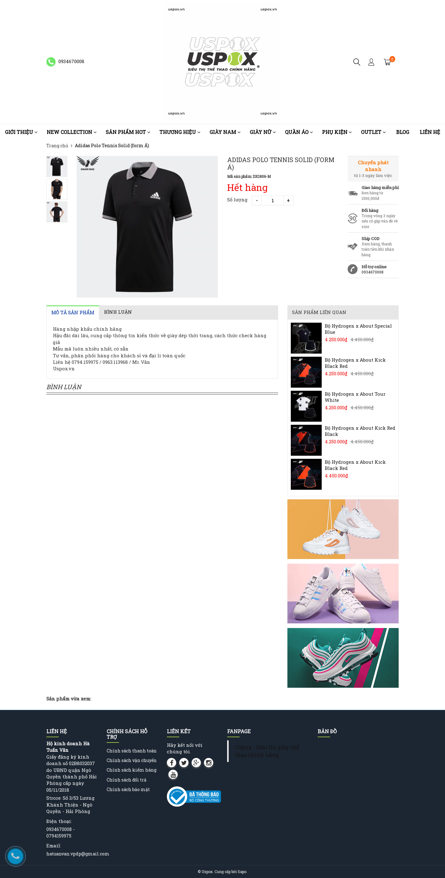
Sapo (242, 871)
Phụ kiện (337, 132)
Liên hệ (430, 132)
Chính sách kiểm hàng (131, 770)
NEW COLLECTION (71, 132)
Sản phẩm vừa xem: (68, 698)
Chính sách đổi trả (126, 780)
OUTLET (373, 132)
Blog (402, 132)
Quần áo (299, 132)
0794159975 (58, 836)
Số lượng (237, 199)
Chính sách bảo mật (128, 789)
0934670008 (373, 271)
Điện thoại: (59, 821)
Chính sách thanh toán (132, 751)
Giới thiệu (21, 132)
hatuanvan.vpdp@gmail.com (77, 854)
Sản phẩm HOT (128, 132)
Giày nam (225, 132)
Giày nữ (263, 132)
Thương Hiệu (179, 132)
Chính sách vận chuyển (132, 760)
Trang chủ (57, 145)
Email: (53, 845)
